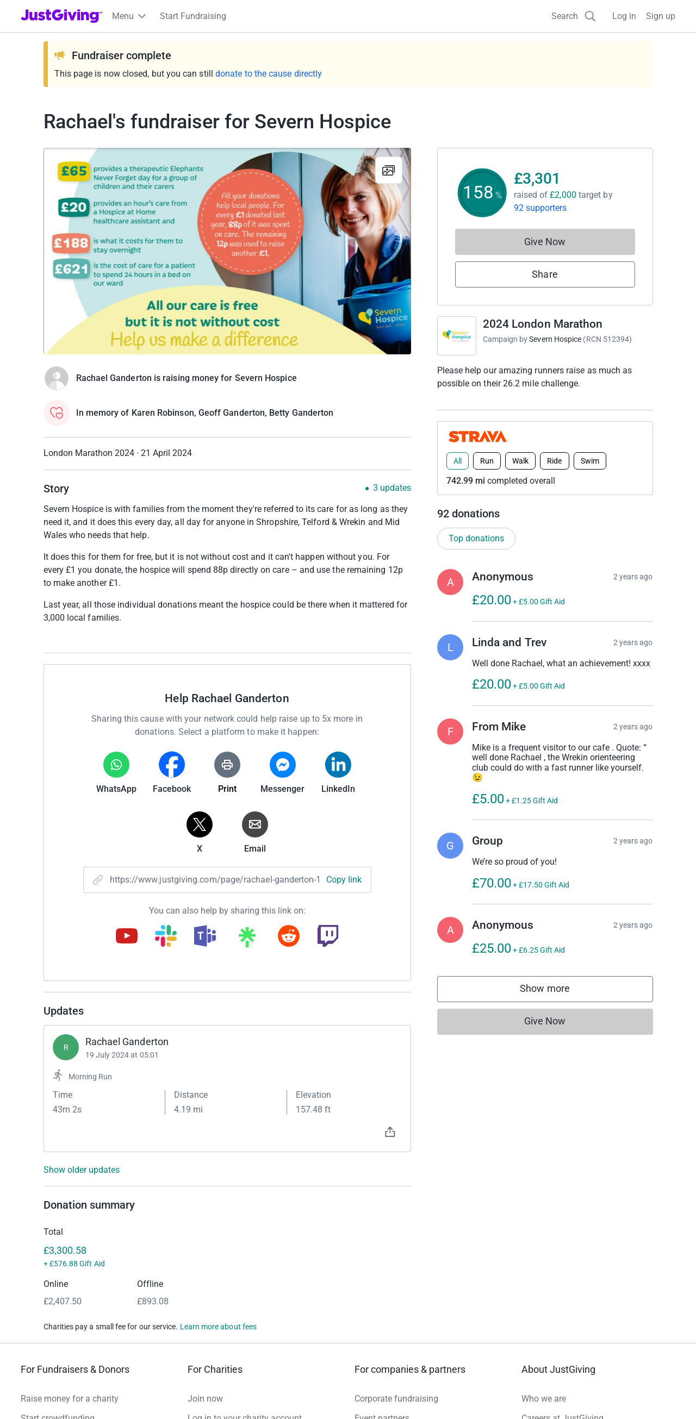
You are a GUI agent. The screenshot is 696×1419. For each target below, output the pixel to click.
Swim (590, 461)
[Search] (573, 16)
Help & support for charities (240, 1297)
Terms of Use (46, 1392)
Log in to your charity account (245, 1278)
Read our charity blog (228, 1317)
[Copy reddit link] (289, 937)
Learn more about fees (218, 1186)
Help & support (49, 1317)
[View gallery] (388, 170)
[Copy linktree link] (246, 939)
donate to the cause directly (268, 73)
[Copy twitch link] (328, 937)
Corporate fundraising (396, 1258)
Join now (205, 1258)
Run (487, 461)
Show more (556, 991)
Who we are (543, 1258)
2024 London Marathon (543, 323)
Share (544, 274)
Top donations (476, 538)
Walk (520, 461)
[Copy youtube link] (127, 937)
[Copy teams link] (205, 937)
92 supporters (540, 208)
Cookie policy (169, 1392)
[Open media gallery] (227, 251)
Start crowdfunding (58, 1278)
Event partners (382, 1278)
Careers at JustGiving (562, 1278)
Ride (554, 461)
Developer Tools (385, 1297)
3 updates (392, 488)
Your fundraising (52, 1297)
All (457, 461)
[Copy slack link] (166, 937)
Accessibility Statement (250, 1392)
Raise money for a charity (70, 1258)
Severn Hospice (555, 339)
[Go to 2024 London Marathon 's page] (456, 335)
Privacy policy (107, 1392)
